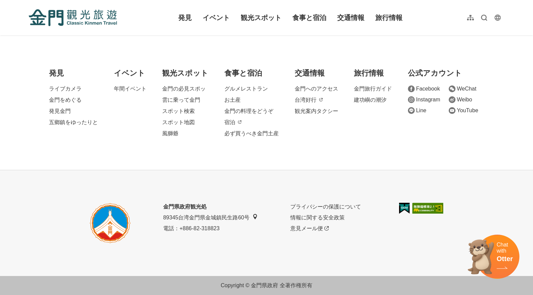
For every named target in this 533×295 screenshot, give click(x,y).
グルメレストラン (246, 89)
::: (31, 4)
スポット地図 (178, 122)
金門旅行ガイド (373, 89)
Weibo (460, 99)
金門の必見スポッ (184, 89)
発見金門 (60, 111)
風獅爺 (170, 133)
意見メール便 (309, 228)
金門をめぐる (65, 100)
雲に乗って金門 (181, 100)
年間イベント (130, 89)
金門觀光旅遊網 (73, 17)
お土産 (232, 100)
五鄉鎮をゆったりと (73, 122)
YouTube (463, 110)
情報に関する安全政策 (317, 217)
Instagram (424, 99)
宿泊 (232, 122)
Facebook (424, 88)
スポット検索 (178, 111)
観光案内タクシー (316, 111)
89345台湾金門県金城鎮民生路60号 (210, 217)
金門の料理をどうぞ (248, 111)
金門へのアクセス (316, 89)
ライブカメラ (65, 89)
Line (417, 110)
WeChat (463, 88)
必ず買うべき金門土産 (251, 133)
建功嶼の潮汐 (370, 100)
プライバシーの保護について (325, 207)
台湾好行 (309, 100)
